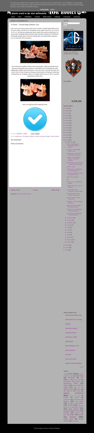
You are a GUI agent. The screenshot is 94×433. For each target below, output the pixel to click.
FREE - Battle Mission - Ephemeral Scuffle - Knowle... (73, 145)
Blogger (58, 428)
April (68, 234)
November (70, 217)
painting (66, 401)
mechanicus (67, 399)
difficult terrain (68, 389)
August (69, 225)
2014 (67, 137)
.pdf (65, 374)
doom (79, 389)
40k (70, 374)
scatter (81, 403)
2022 (67, 118)
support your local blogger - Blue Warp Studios (74, 206)
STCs (19, 17)
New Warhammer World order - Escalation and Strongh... (75, 163)
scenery (37, 136)
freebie (78, 391)
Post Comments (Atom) (24, 194)
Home (13, 17)
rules (74, 403)
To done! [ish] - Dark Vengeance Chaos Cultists (75, 190)
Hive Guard (77, 379)
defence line (18, 136)
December (70, 142)
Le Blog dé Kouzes (71, 332)
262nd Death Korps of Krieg (73, 319)
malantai (66, 397)
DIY (24, 136)
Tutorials (37, 17)
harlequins (72, 395)
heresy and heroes (70, 359)
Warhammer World (71, 383)
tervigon (66, 413)
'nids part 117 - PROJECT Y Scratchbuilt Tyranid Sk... (74, 154)
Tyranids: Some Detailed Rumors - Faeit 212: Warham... (73, 159)
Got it (52, 9)
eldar (65, 391)
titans (65, 414)
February (69, 239)
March (69, 237)
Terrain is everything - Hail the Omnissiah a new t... (75, 173)
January (69, 242)
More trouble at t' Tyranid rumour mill (73, 198)
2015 (67, 135)
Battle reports (47, 17)
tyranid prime (68, 419)
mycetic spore (77, 399)
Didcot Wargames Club (72, 346)
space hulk (69, 407)
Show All (81, 367)
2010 (67, 250)
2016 (67, 132)
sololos (46, 428)
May (68, 232)
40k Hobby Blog (70, 350)
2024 (67, 113)
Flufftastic (57, 17)
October (69, 220)
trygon (48, 136)
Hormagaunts (67, 381)
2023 (67, 115)
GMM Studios (69, 341)
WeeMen (67, 324)
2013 (67, 140)
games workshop (30, 136)
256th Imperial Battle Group (73, 315)
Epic (69, 379)
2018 (67, 127)
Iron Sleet (68, 354)
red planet (79, 401)
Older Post (55, 190)
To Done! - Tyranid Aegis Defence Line (73, 150)
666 (68, 179)
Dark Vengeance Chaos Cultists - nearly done (73, 194)
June (68, 230)
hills (79, 395)
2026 (67, 108)
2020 (67, 123)
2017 (67, 130)
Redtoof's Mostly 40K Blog (73, 363)
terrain (77, 411)
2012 (67, 245)
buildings (74, 385)
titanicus (77, 413)
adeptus (66, 385)
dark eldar (77, 387)
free (71, 391)
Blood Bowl (79, 376)
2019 (67, 125)
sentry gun (43, 136)
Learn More (44, 9)
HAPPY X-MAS (71, 166)
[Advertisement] (73, 281)
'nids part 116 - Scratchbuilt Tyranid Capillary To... (74, 169)
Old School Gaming (71, 328)
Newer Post (15, 190)
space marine (78, 407)
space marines (73, 409)
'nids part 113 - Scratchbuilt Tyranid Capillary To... (74, 214)
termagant (67, 411)
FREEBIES (28, 17)
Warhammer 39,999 (71, 337)
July (68, 227)
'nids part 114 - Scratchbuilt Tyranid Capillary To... (74, 210)
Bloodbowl (71, 377)
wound (74, 421)
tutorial (53, 136)
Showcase (77, 17)
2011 (67, 247)
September (70, 222)
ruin (69, 403)
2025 (67, 110)
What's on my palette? (73, 177)
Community (66, 17)
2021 (67, 120)
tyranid (57, 136)
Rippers (78, 381)
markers (77, 397)
